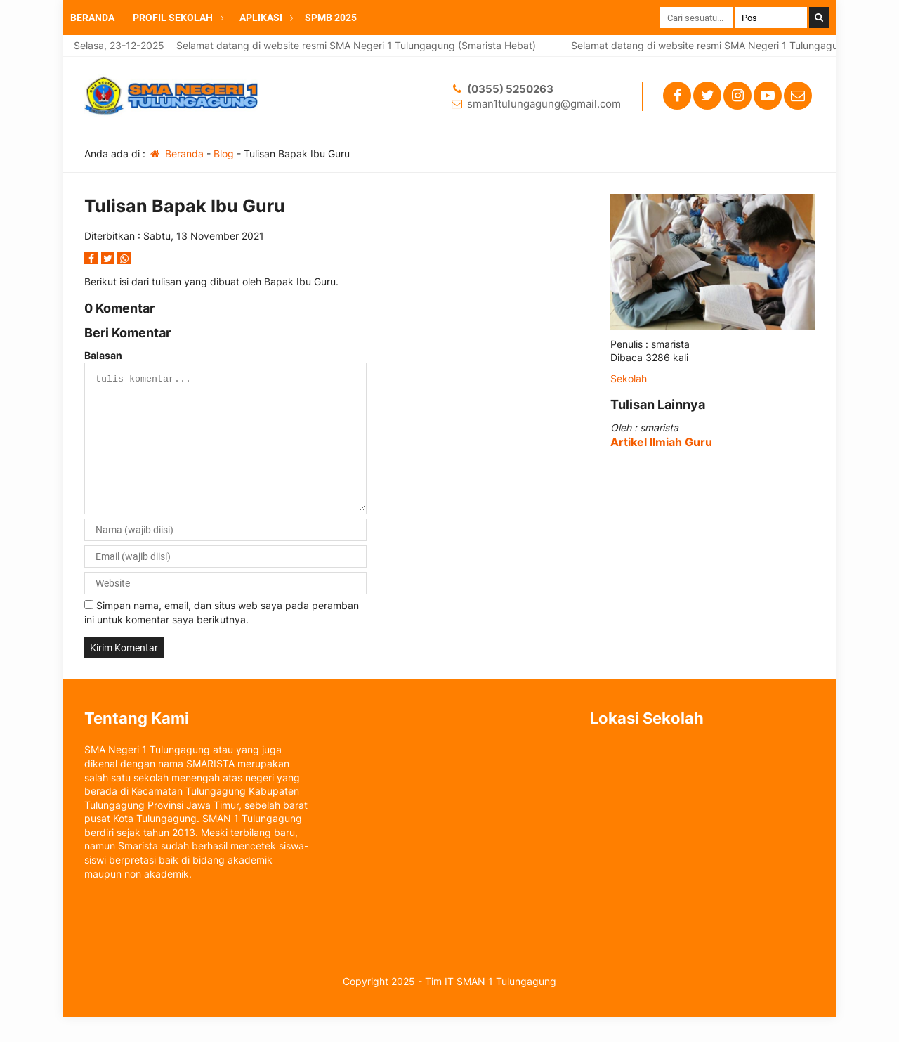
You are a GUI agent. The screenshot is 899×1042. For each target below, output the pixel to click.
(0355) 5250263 (510, 89)
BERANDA (92, 17)
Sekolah (628, 378)
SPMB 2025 (331, 17)
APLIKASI (260, 17)
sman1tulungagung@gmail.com (544, 103)
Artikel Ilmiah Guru (661, 442)
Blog (224, 153)
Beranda (176, 153)
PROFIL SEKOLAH (173, 17)
